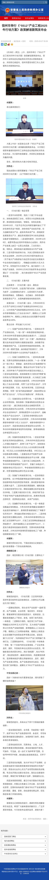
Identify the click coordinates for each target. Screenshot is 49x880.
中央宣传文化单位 (11, 854)
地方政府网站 (9, 841)
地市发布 (17, 41)
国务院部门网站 (10, 836)
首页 (6, 18)
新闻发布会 (16, 18)
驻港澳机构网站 (10, 845)
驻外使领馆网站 (10, 849)
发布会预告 (29, 18)
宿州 (24, 41)
